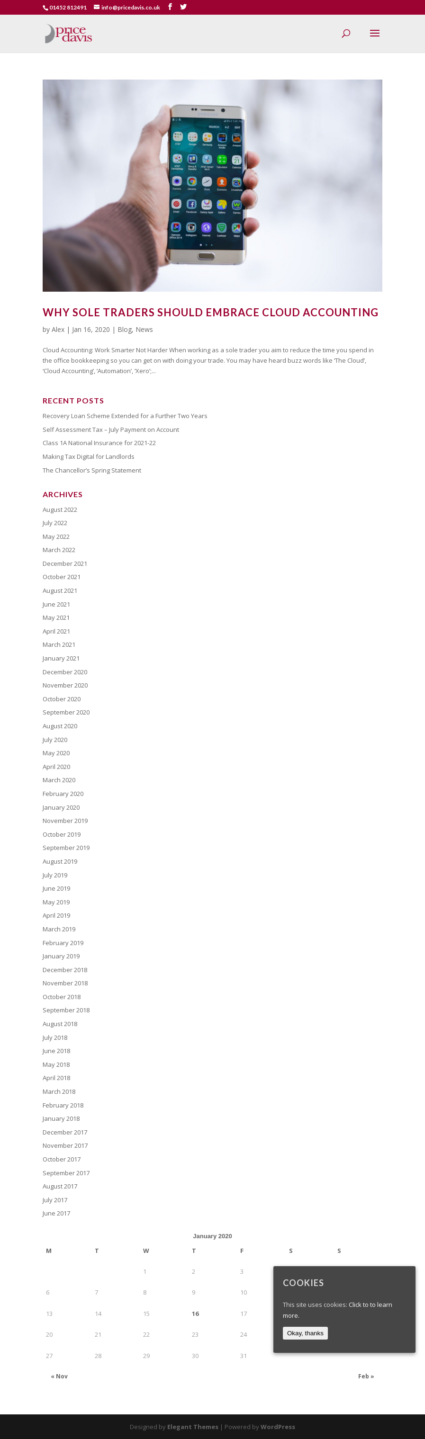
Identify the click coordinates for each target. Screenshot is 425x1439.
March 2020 (59, 780)
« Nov (59, 1376)
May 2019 (56, 902)
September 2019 (66, 847)
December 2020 (65, 672)
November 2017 (65, 1145)
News (144, 329)
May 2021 (56, 617)
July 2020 (55, 739)
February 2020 (63, 793)
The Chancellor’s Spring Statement (92, 470)
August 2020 (60, 726)
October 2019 (62, 834)
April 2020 (56, 766)
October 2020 (62, 699)
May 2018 (56, 1064)
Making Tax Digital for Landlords (89, 456)
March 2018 (59, 1091)
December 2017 (65, 1132)
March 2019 (59, 929)
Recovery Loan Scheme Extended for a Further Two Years (125, 415)
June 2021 (56, 604)
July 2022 (55, 522)
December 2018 (65, 969)
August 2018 (60, 1023)
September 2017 (66, 1173)
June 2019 (56, 888)
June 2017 (56, 1213)
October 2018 (62, 996)
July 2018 (55, 1037)
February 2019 (63, 942)
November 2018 (65, 983)
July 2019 (55, 875)
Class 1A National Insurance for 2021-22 (99, 442)
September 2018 (66, 1010)
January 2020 (61, 807)
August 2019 (60, 861)
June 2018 (56, 1050)
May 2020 (56, 753)
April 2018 (56, 1077)
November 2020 (65, 685)
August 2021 (60, 590)
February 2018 (63, 1105)
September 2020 (66, 712)
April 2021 (56, 631)
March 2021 (59, 644)
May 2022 (56, 536)
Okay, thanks (305, 1333)
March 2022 (59, 549)
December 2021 (65, 563)
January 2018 (61, 1118)
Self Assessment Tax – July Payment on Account (111, 429)
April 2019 (56, 915)
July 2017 (55, 1200)
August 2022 (60, 509)
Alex (58, 329)
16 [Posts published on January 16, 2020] (195, 1313)
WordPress (278, 1426)
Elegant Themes (192, 1426)
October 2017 (62, 1159)
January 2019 (61, 956)
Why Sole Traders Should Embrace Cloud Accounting (211, 312)
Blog (125, 329)
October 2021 (62, 576)
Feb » (366, 1376)
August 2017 (60, 1186)
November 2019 (65, 820)
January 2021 (61, 658)
